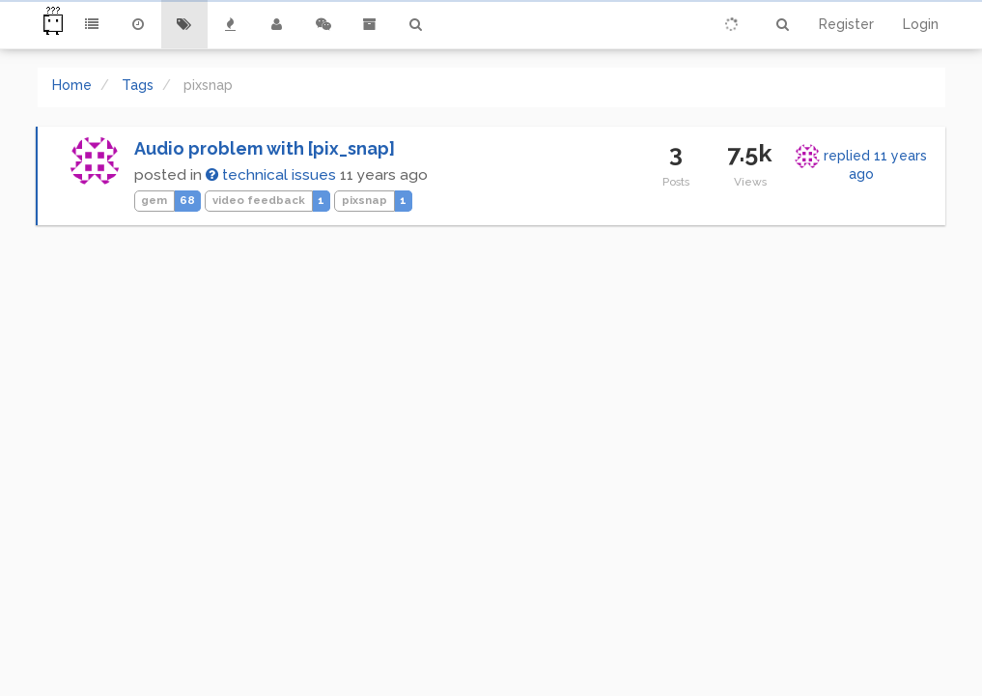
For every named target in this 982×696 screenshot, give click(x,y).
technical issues (271, 175)
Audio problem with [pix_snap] (264, 148)
